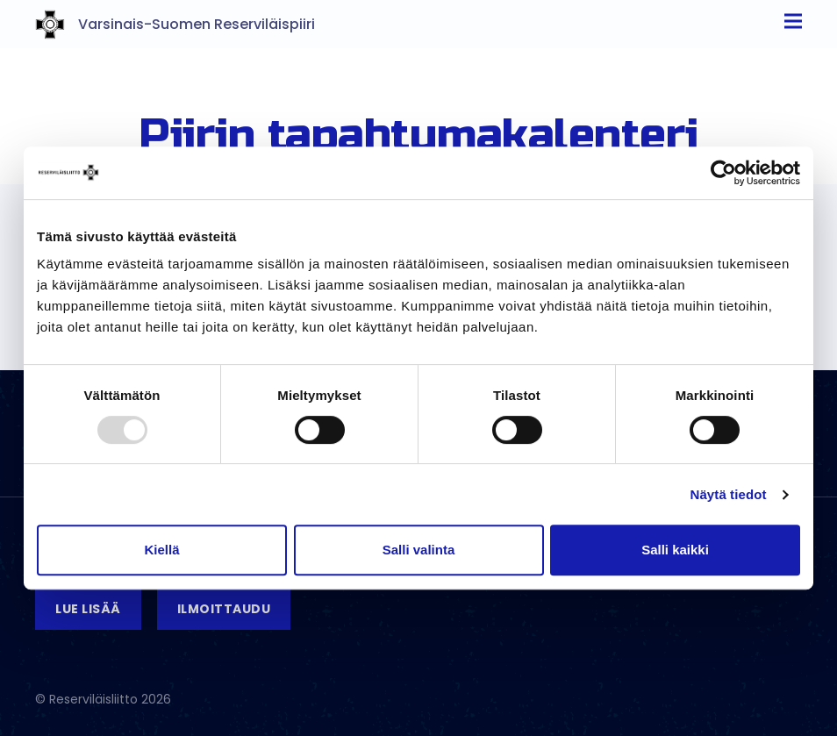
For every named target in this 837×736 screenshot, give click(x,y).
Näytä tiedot (728, 494)
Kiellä (161, 549)
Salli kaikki (675, 549)
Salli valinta (419, 549)
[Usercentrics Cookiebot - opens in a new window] (723, 173)
